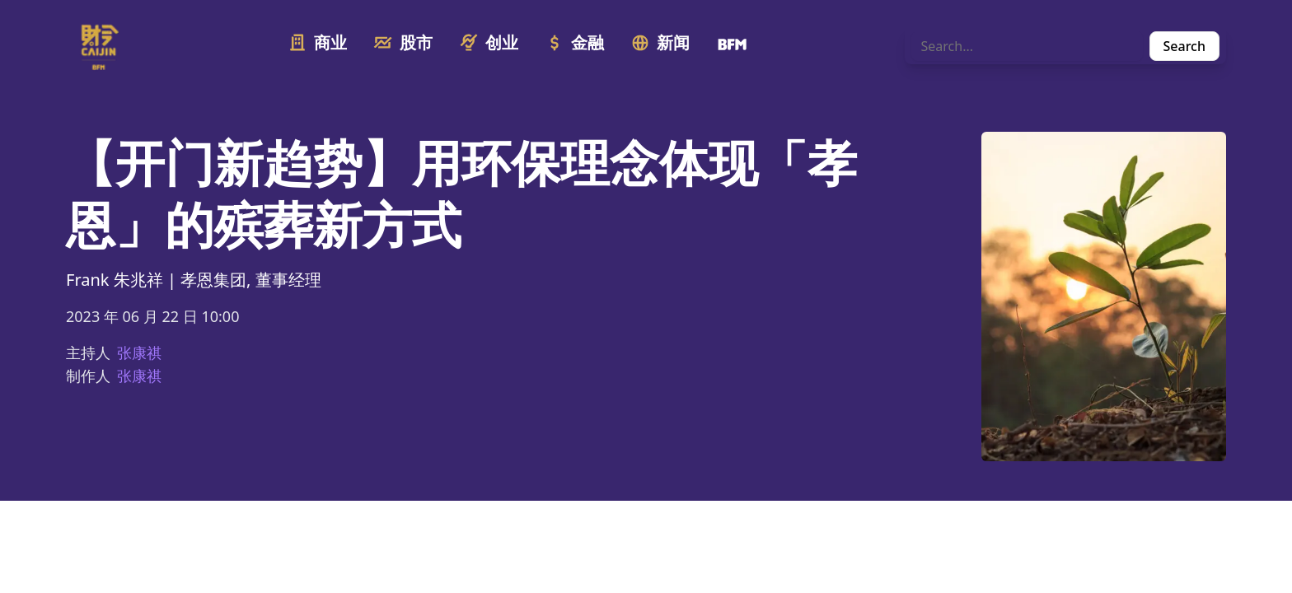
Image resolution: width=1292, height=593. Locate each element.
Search (1184, 46)
